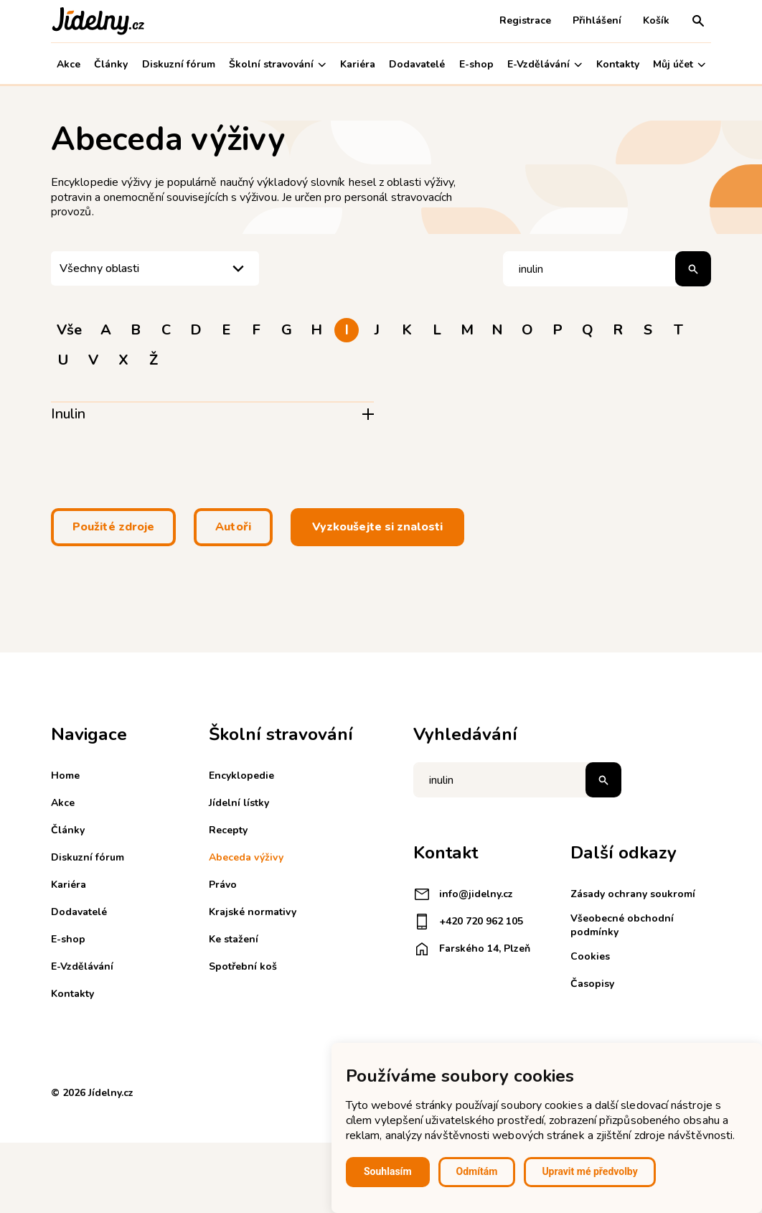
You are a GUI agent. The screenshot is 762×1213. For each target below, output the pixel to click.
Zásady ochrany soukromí (632, 894)
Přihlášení (597, 20)
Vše (69, 329)
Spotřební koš (243, 966)
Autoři (233, 527)
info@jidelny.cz (463, 894)
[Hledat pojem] (607, 268)
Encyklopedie (241, 775)
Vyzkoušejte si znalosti (377, 527)
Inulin (68, 413)
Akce (68, 64)
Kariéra (357, 64)
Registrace (525, 20)
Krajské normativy (252, 912)
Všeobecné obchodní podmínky (622, 925)
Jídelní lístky (239, 803)
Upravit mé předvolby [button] (589, 1171)
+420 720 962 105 (468, 921)
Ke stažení (233, 939)
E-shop (476, 64)
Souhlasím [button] (388, 1171)
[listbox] (155, 268)
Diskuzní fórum (178, 64)
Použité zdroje (113, 527)
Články (111, 64)
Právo (223, 884)
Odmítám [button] (477, 1171)
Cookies (590, 956)
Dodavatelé (417, 64)
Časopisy (592, 983)
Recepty (228, 830)
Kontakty (617, 64)
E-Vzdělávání (544, 64)
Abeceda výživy (246, 857)
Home (65, 775)
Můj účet (679, 64)
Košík (656, 20)
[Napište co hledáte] (517, 779)
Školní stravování (277, 64)
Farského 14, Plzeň (471, 948)
